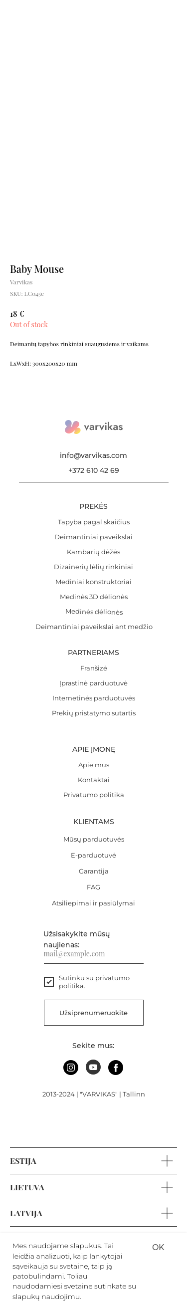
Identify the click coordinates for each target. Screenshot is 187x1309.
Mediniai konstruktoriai (93, 582)
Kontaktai (94, 780)
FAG (93, 887)
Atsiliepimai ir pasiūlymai (93, 903)
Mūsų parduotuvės (93, 839)
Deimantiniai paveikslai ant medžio (94, 627)
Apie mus (93, 765)
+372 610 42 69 (93, 470)
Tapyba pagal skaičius (94, 522)
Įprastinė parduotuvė (93, 683)
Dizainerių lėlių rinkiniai (93, 567)
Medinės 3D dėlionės (94, 597)
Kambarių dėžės (93, 552)
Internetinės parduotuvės (93, 698)
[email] (94, 954)
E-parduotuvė (93, 855)
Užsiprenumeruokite (93, 1013)
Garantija (94, 871)
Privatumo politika (93, 795)
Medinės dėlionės (93, 611)
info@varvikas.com (93, 455)
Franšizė (93, 668)
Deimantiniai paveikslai (93, 537)
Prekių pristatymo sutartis (94, 713)
